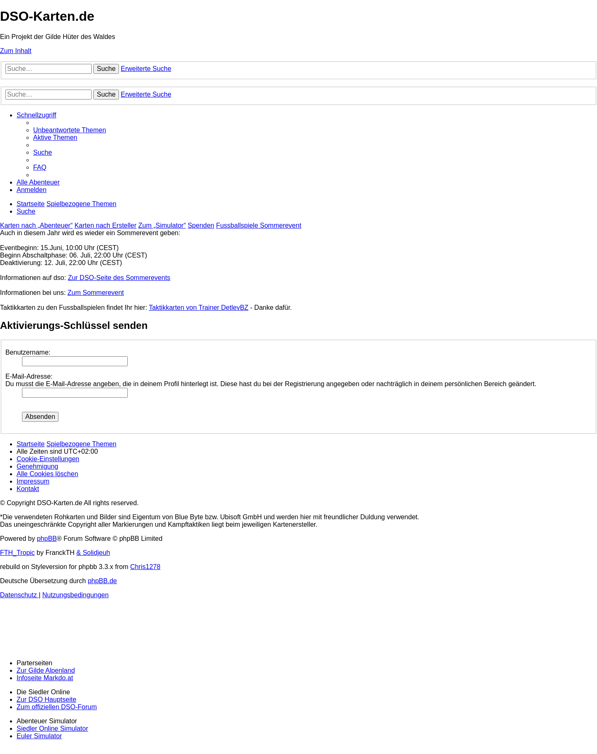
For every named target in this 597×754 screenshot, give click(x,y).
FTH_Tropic (17, 552)
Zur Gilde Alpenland (46, 670)
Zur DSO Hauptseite (46, 699)
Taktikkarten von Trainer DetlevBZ (198, 307)
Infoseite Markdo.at (45, 677)
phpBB (47, 538)
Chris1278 (145, 566)
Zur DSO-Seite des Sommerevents (119, 277)
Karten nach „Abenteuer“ (36, 225)
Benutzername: (28, 352)
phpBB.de (102, 580)
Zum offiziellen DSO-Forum (57, 706)
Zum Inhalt (16, 50)
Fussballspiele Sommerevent (258, 225)
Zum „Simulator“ (162, 225)
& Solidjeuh (93, 552)
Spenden (201, 225)
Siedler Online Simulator (52, 728)
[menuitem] (69, 130)
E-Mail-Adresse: (29, 376)
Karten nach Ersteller (105, 225)
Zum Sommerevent (96, 292)
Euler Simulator (39, 735)
